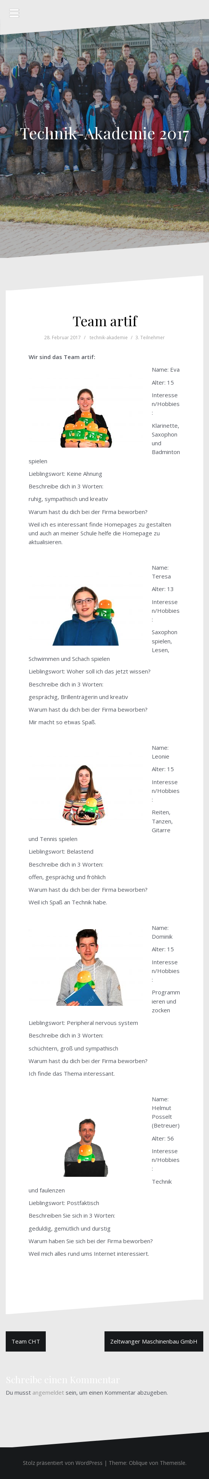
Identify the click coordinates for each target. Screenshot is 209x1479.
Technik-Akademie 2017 (104, 132)
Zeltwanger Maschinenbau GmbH (154, 1341)
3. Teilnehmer (150, 337)
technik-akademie (109, 337)
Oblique (138, 1462)
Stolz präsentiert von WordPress (63, 1462)
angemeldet (48, 1392)
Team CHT (25, 1341)
